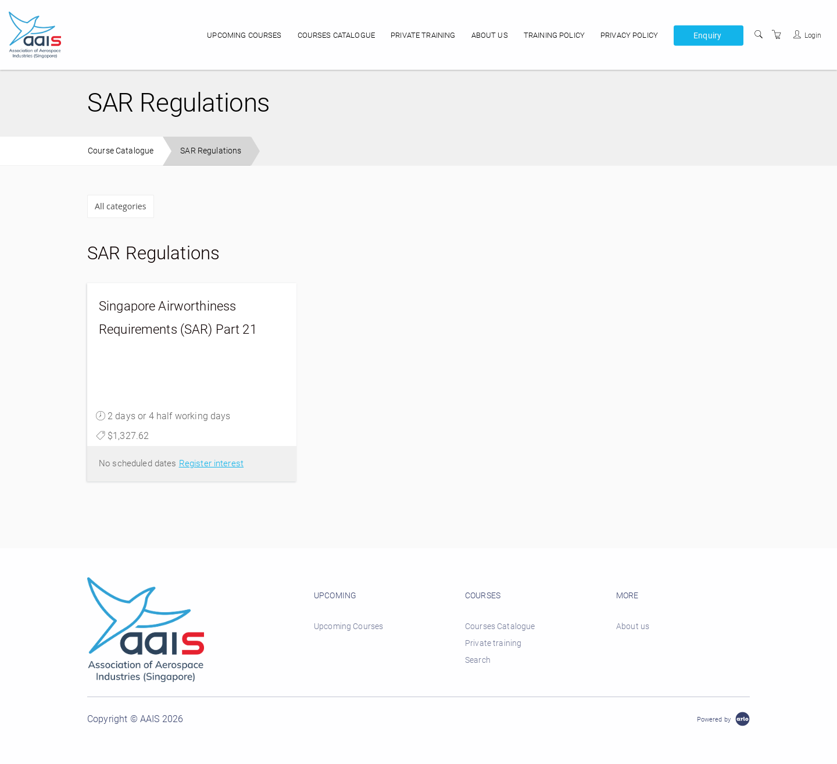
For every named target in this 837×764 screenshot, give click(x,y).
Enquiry (707, 35)
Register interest (211, 463)
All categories (120, 206)
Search (478, 660)
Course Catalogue (120, 150)
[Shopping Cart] (776, 35)
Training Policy (554, 35)
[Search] (758, 34)
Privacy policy (629, 35)
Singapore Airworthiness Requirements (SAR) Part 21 (178, 318)
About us (489, 35)
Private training (423, 35)
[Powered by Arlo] (723, 719)
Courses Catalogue (336, 35)
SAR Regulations (210, 150)
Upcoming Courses (244, 35)
